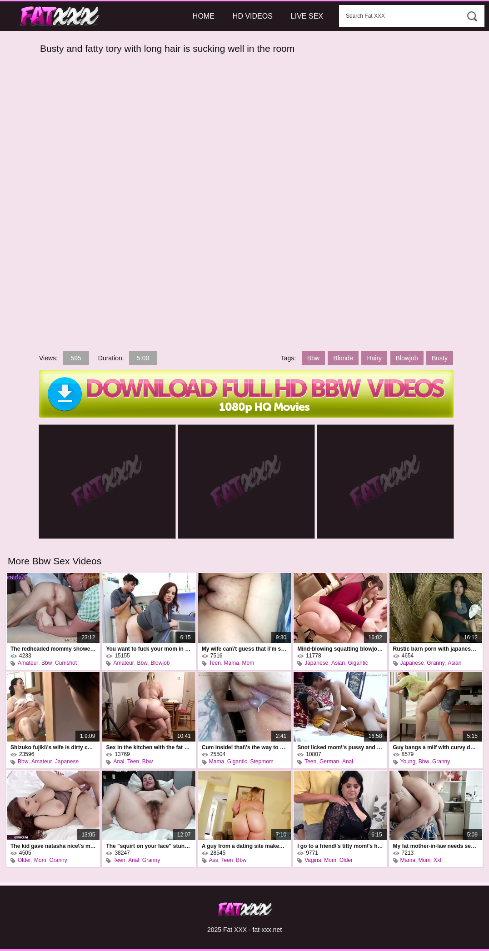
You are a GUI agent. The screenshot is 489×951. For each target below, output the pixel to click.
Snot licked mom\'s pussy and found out (340, 747)
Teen (215, 663)
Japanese (316, 663)
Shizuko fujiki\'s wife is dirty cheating (53, 747)
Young (408, 761)
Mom (248, 663)
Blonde (343, 358)
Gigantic (358, 663)
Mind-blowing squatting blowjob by (340, 649)
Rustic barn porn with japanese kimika (436, 649)
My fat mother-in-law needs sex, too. (436, 846)
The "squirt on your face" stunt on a (148, 846)
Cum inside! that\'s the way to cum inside (244, 747)
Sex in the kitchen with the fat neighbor (148, 747)
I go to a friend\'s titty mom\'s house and (340, 846)
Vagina (312, 860)
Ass (213, 860)
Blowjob (407, 358)
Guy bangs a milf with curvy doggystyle (436, 747)
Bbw (313, 358)
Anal (118, 761)
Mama (231, 663)
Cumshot (66, 663)
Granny (435, 663)
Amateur (28, 663)
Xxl (437, 860)
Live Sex (307, 16)
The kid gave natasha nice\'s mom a (53, 846)
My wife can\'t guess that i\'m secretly (244, 649)
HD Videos (253, 16)
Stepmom (262, 761)
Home (204, 16)
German (329, 761)
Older (24, 860)
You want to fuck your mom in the (148, 649)
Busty (440, 358)
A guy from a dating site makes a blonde (244, 846)
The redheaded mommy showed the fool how (53, 649)
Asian (338, 663)
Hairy (374, 358)
